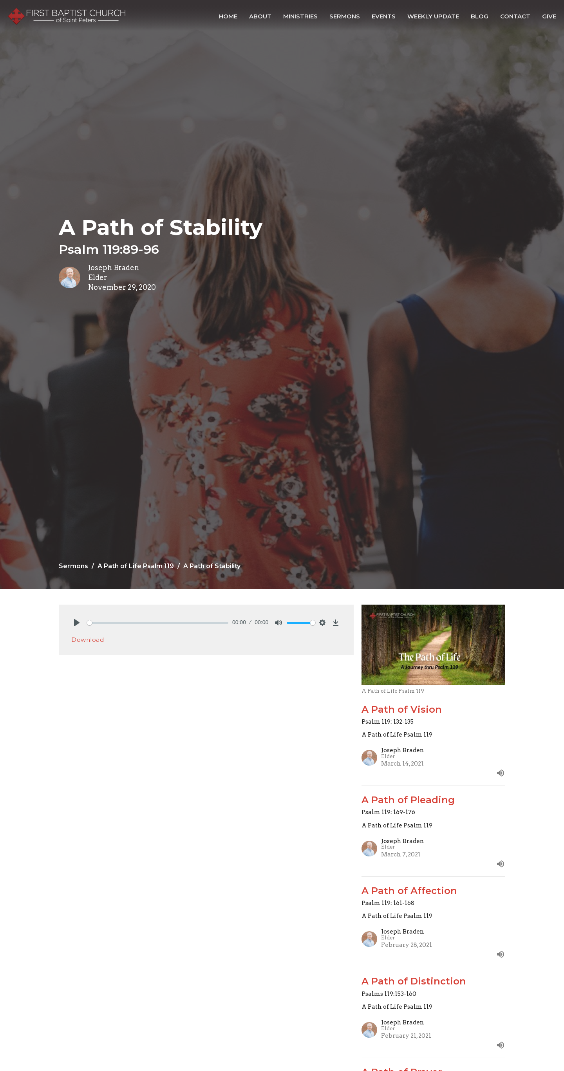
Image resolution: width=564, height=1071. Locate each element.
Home (228, 16)
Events (384, 16)
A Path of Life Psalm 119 (136, 566)
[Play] (76, 622)
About (260, 16)
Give (549, 16)
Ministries (300, 16)
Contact (515, 16)
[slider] (157, 623)
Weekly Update (433, 16)
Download (87, 639)
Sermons (344, 16)
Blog (479, 16)
